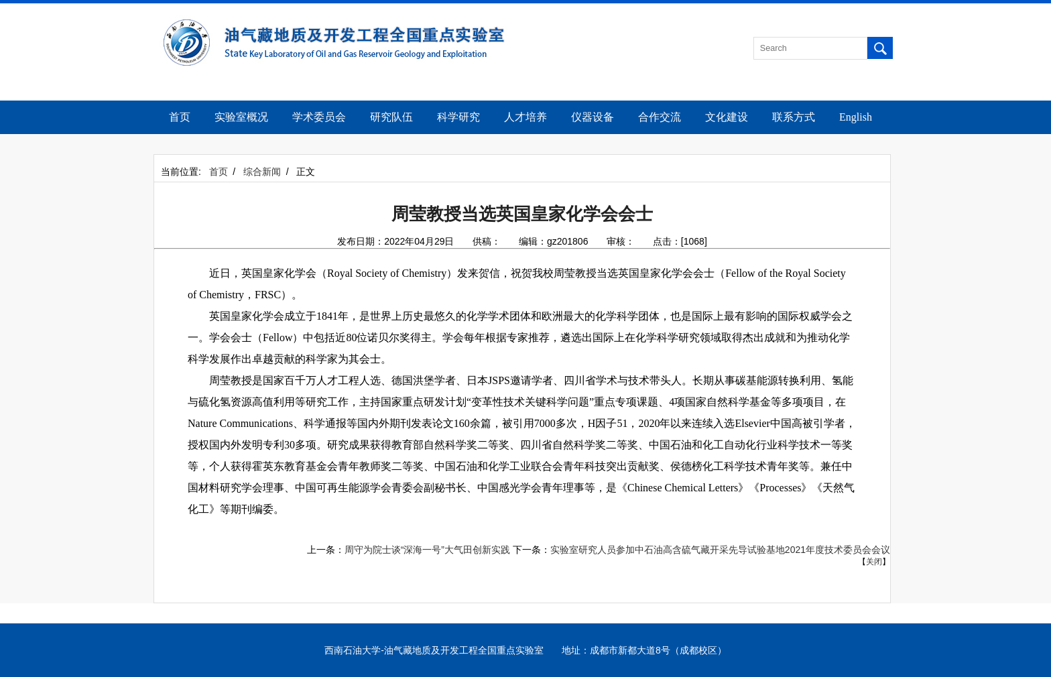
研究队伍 (391, 117)
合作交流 (659, 117)
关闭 (874, 561)
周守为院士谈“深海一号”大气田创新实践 (427, 549)
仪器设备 (592, 117)
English (855, 117)
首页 (179, 117)
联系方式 (793, 117)
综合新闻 (262, 171)
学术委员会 (319, 117)
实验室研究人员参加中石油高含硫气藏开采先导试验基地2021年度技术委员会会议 (720, 549)
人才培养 (525, 117)
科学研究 (458, 117)
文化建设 (726, 117)
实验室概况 (241, 117)
